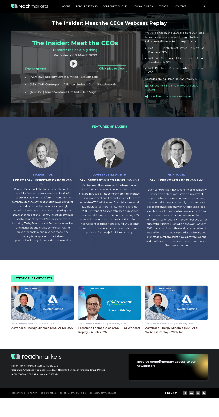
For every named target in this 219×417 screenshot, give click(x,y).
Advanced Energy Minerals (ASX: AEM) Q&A (42, 328)
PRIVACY (32, 393)
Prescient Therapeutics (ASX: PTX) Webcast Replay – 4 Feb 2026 (109, 330)
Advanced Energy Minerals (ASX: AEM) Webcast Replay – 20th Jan (172, 330)
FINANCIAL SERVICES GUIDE (103, 393)
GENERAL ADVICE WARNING (73, 393)
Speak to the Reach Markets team (170, 96)
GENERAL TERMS (48, 393)
